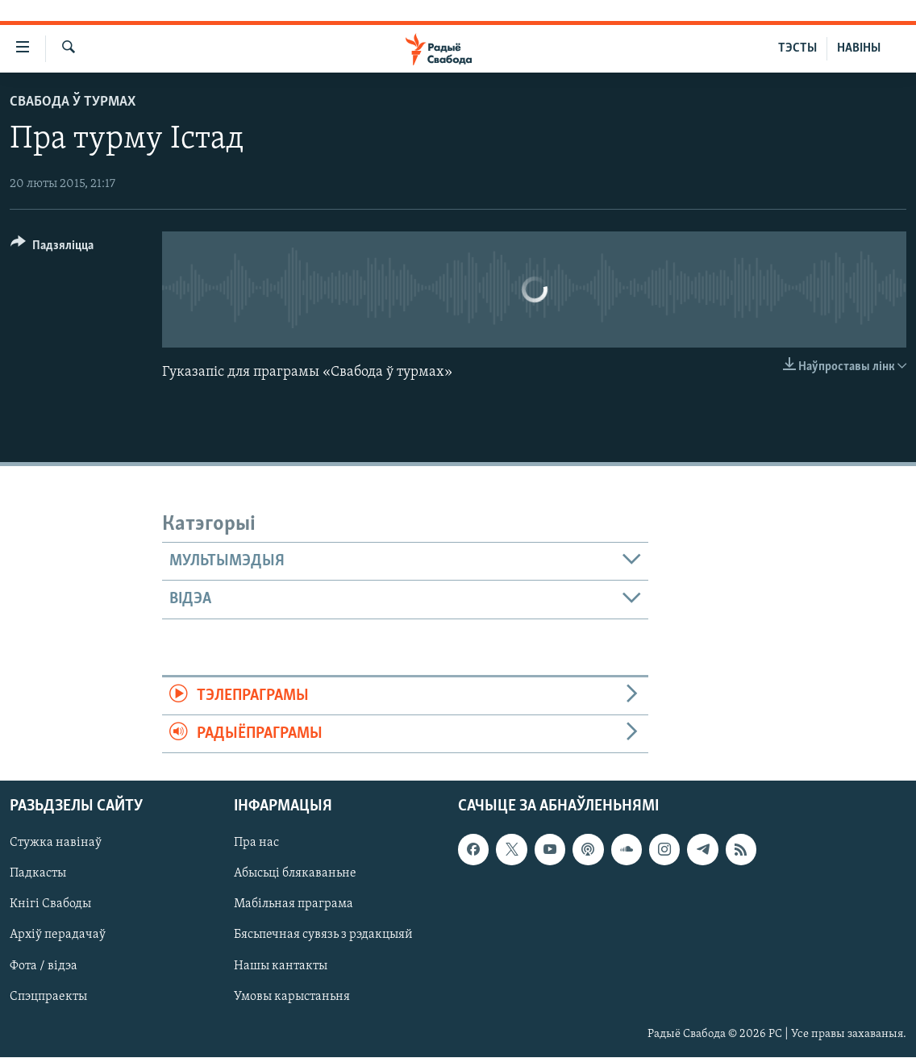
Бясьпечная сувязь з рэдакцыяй (323, 935)
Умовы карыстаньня (292, 996)
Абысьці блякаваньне (295, 874)
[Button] (52, 247)
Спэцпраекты (48, 996)
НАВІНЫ (859, 48)
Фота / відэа (43, 966)
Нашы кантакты (280, 966)
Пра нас (256, 843)
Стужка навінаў (56, 843)
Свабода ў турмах (72, 102)
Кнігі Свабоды (50, 904)
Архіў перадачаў (58, 935)
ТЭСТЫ (797, 48)
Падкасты (38, 874)
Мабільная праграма (293, 904)
